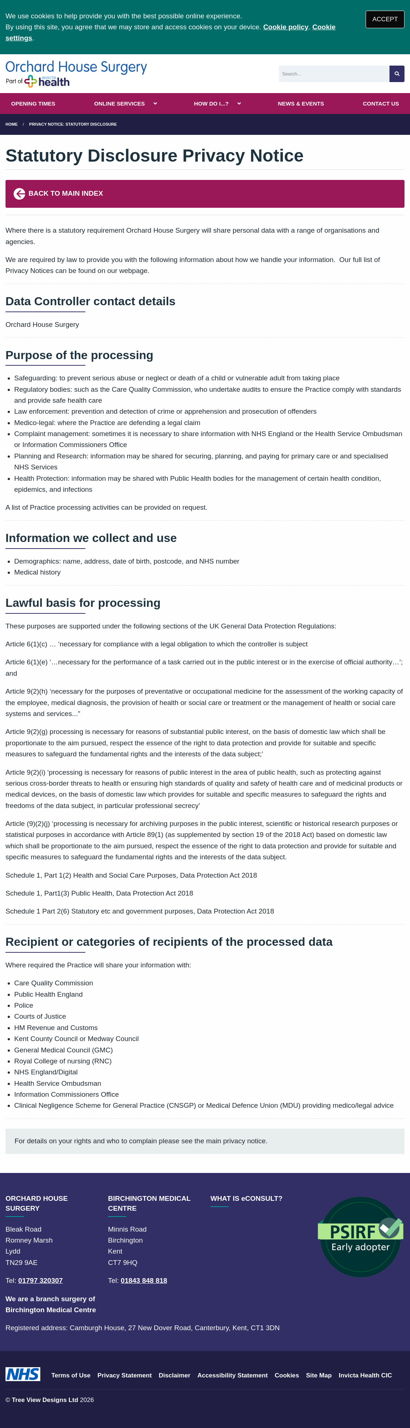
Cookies (287, 1375)
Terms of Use (71, 1375)
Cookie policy (286, 27)
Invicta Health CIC (365, 1375)
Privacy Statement (124, 1375)
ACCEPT (385, 19)
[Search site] (397, 74)
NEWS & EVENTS (301, 103)
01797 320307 (40, 1280)
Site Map (319, 1375)
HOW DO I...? (211, 103)
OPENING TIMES (33, 103)
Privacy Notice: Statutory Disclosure (73, 124)
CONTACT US (381, 103)
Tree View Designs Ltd (45, 1399)
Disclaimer (174, 1375)
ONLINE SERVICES (119, 103)
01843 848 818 (144, 1280)
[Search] (334, 74)
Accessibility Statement (232, 1375)
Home (11, 124)
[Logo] (76, 74)
